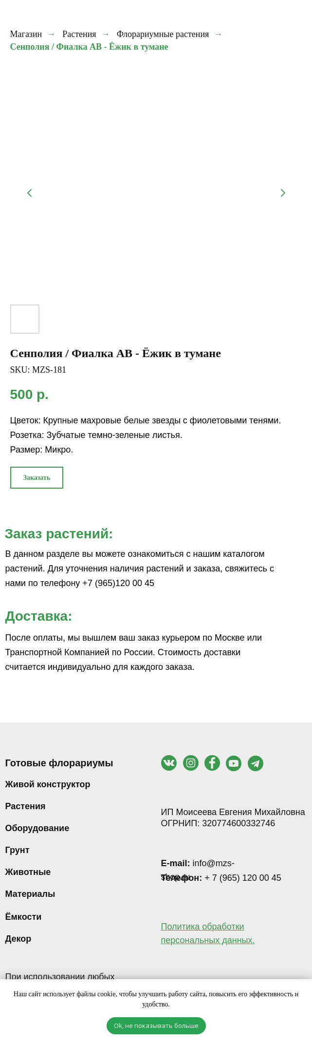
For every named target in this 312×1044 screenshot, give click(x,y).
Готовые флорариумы (59, 763)
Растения (79, 34)
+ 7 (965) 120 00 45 (221, 878)
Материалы (30, 894)
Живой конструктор (48, 784)
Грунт (17, 850)
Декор (18, 939)
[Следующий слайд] (283, 193)
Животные (28, 872)
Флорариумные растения (163, 34)
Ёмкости (23, 917)
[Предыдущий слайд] (29, 193)
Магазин (26, 34)
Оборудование (37, 828)
